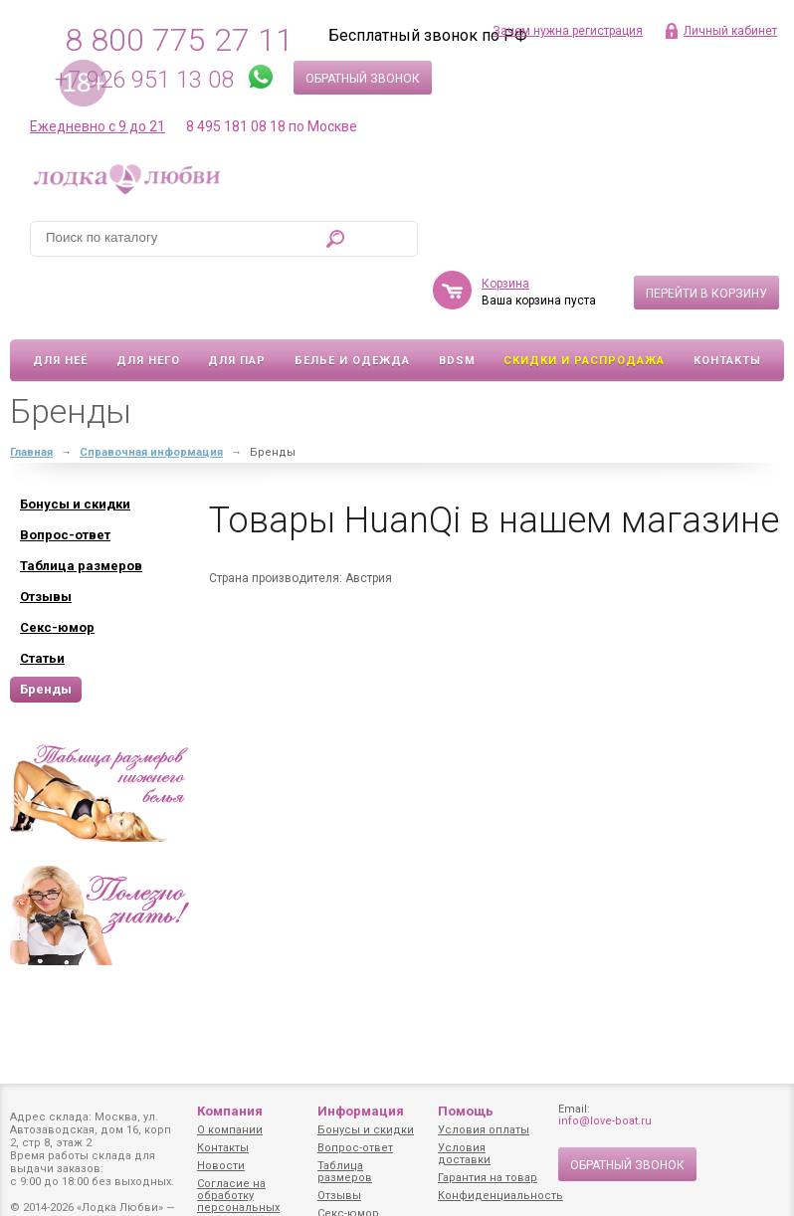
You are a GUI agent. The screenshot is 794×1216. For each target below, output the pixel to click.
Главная (31, 394)
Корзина (505, 226)
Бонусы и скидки (365, 1129)
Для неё (60, 303)
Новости (221, 1165)
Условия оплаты (483, 1129)
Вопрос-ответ (355, 1147)
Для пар (237, 303)
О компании (230, 1129)
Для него (148, 303)
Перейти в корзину (706, 236)
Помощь (466, 1111)
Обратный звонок (362, 79)
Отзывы (339, 1195)
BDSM (457, 303)
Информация (360, 1111)
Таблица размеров (344, 1171)
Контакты (727, 303)
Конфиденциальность (500, 1195)
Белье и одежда (352, 303)
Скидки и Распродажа (584, 303)
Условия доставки (464, 1153)
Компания (230, 1111)
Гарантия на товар (487, 1177)
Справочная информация (151, 394)
